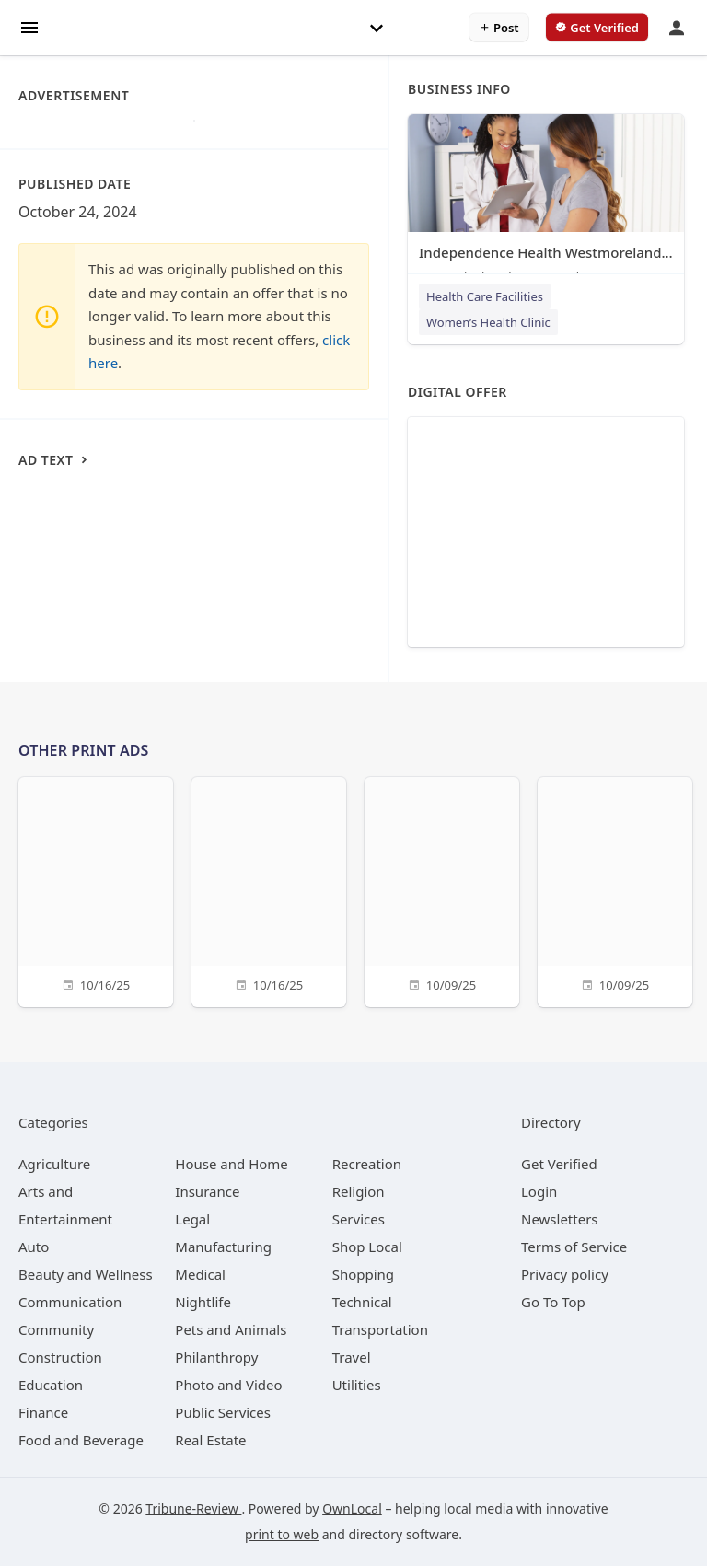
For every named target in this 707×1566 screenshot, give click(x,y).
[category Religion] (358, 1191)
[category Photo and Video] (228, 1384)
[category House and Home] (231, 1163)
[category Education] (50, 1384)
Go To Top (553, 1302)
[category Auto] (33, 1246)
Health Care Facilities (484, 296)
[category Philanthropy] (216, 1357)
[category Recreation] (366, 1163)
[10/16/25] (95, 890)
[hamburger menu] (29, 26)
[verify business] (597, 27)
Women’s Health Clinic (488, 322)
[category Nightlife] (203, 1302)
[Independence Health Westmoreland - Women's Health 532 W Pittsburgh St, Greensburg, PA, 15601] (546, 203)
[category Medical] (200, 1274)
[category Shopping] (363, 1274)
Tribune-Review (193, 1508)
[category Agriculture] (54, 1163)
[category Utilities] (356, 1384)
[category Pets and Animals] (230, 1329)
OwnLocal (352, 1508)
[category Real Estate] (210, 1440)
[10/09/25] (442, 890)
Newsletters (559, 1219)
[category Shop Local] (367, 1246)
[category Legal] (192, 1219)
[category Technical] (362, 1302)
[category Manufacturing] (223, 1246)
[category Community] (56, 1329)
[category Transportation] (380, 1329)
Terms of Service (574, 1246)
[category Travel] (351, 1357)
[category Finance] (43, 1412)
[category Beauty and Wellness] (85, 1274)
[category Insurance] (207, 1191)
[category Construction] (60, 1357)
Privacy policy (564, 1274)
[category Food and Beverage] (81, 1440)
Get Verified (559, 1163)
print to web (282, 1534)
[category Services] (358, 1219)
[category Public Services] (223, 1412)
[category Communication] (70, 1302)
